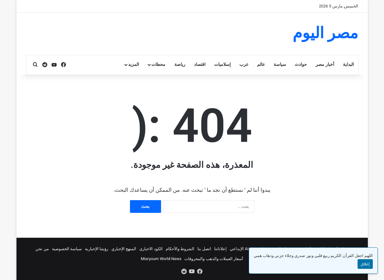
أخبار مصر (325, 64)
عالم (261, 64)
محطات (158, 64)
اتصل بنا (204, 248)
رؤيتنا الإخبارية (96, 248)
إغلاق (365, 264)
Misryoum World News (161, 258)
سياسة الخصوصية (67, 248)
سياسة (280, 64)
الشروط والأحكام (180, 248)
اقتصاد (200, 64)
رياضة (179, 64)
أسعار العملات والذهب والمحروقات (213, 258)
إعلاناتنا (220, 248)
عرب (243, 64)
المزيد (133, 64)
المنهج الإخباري (123, 248)
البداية (348, 64)
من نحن (42, 248)
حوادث (301, 64)
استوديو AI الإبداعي (246, 248)
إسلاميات (222, 64)
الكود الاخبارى (150, 248)
